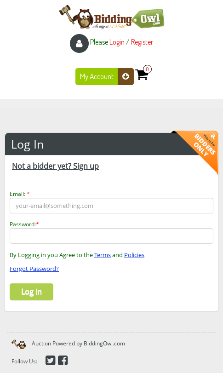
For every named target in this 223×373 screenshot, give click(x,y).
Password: (24, 224)
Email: (20, 194)
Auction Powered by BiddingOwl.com (78, 343)
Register (142, 41)
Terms (102, 255)
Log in (31, 292)
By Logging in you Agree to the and (77, 255)
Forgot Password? (34, 268)
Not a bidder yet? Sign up (55, 166)
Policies (134, 255)
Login (117, 41)
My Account (107, 76)
